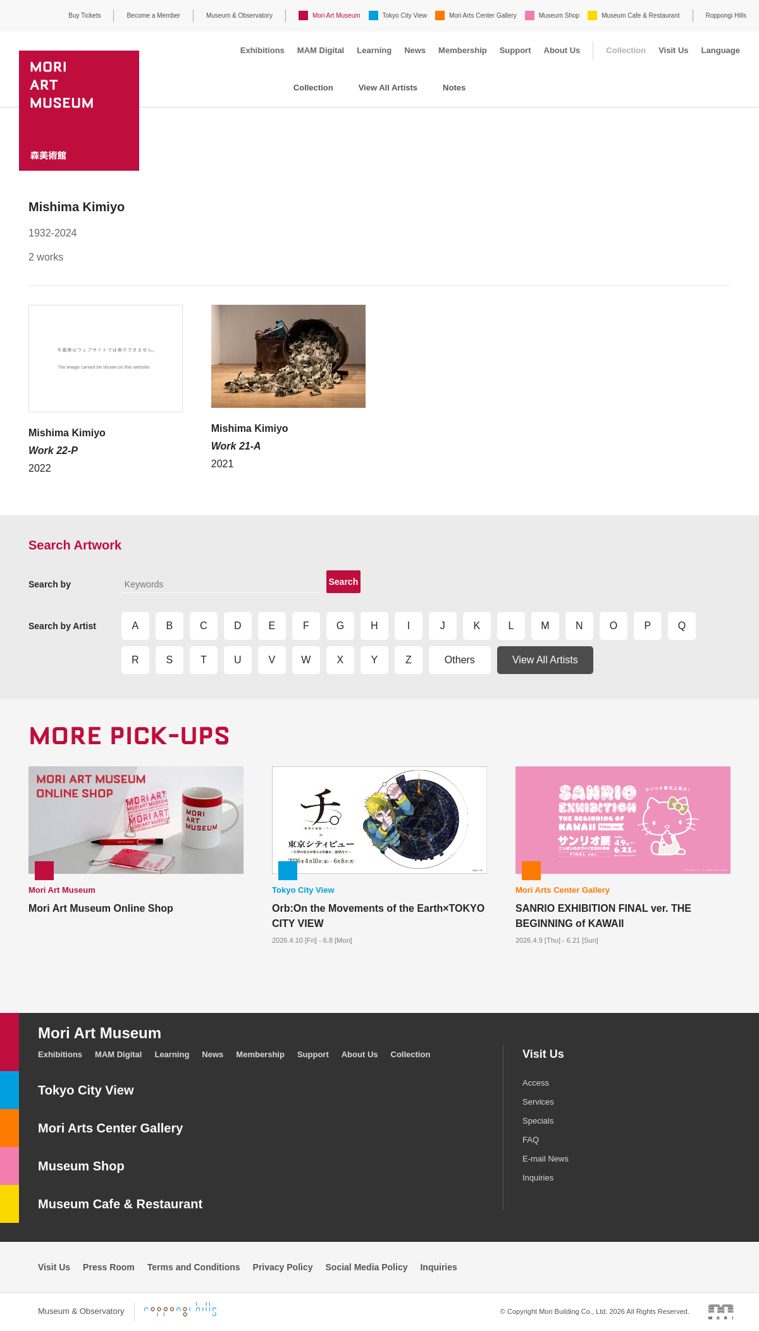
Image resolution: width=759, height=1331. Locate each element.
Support (515, 50)
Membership (462, 50)
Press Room (109, 1267)
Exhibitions (262, 50)
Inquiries (537, 1177)
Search (344, 582)
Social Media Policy (367, 1267)
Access (535, 1083)
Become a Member (153, 15)
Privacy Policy (283, 1267)
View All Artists (388, 87)
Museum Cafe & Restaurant (640, 15)
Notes (454, 87)
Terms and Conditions (193, 1267)
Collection (626, 50)
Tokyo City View (405, 15)
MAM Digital (320, 50)
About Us (562, 50)
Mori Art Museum (336, 15)
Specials (537, 1121)
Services (538, 1102)
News (415, 50)
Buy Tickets (84, 15)
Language (720, 50)
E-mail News (545, 1158)
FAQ (530, 1139)
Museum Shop (559, 15)
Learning (374, 50)
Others (460, 659)
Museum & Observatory (239, 15)
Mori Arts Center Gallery (483, 15)
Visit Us (673, 50)
